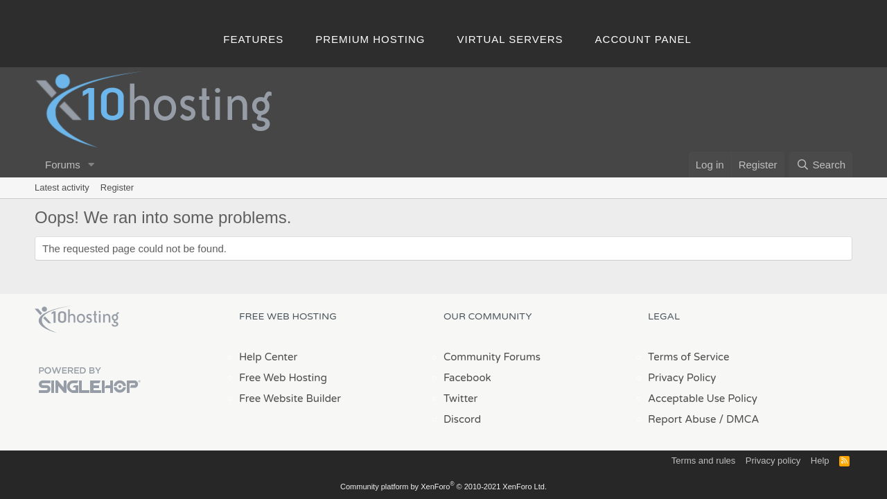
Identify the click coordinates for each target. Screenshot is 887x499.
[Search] (820, 164)
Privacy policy (773, 460)
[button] (91, 164)
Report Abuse (682, 419)
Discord (462, 419)
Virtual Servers (510, 39)
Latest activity (62, 187)
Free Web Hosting (283, 377)
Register (117, 187)
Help (820, 460)
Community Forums (492, 357)
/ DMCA (739, 419)
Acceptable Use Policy (702, 398)
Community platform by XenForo (443, 486)
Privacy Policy (682, 377)
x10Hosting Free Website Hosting (77, 319)
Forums (62, 164)
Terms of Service (689, 357)
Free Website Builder (290, 398)
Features (253, 39)
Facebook (467, 377)
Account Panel (643, 39)
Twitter (460, 398)
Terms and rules (703, 460)
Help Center (268, 357)
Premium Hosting (370, 39)
